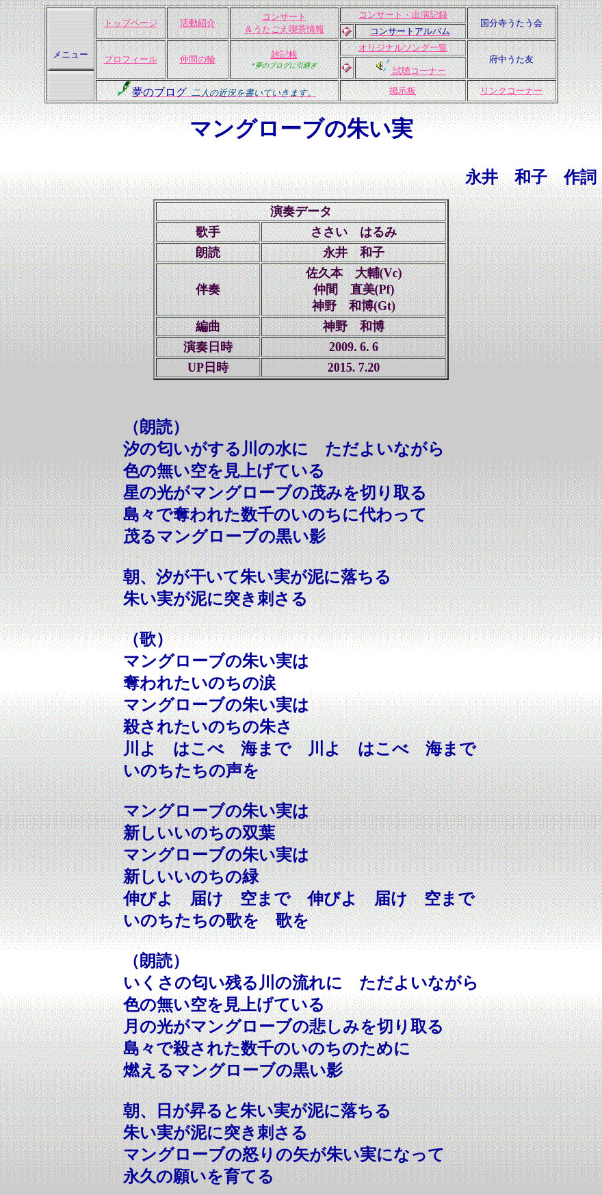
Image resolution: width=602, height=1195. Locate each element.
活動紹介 (197, 23)
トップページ (130, 23)
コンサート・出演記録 (402, 15)
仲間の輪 (197, 59)
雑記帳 (284, 54)
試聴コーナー (417, 71)
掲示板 (402, 91)
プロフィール (130, 59)
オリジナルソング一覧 (402, 47)
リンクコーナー (511, 91)
